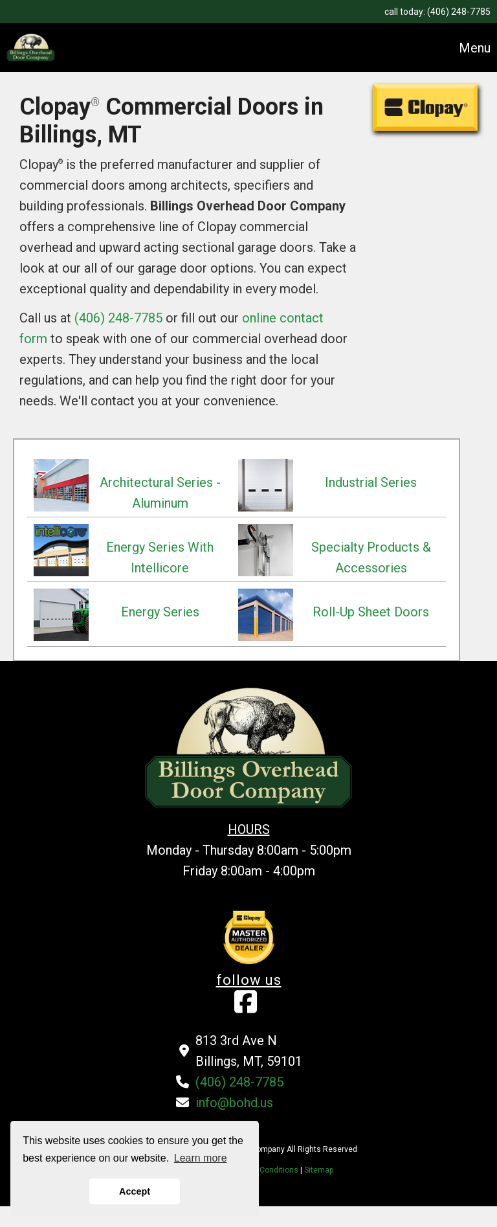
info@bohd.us (234, 1102)
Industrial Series (371, 482)
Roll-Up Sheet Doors (371, 612)
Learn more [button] (200, 1158)
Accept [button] (134, 1191)
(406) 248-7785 (459, 11)
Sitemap (318, 1170)
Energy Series (160, 612)
